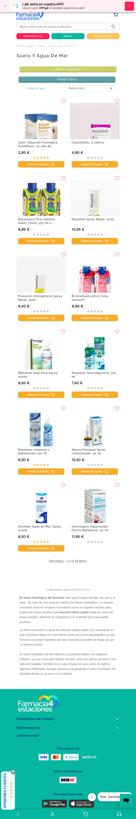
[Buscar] (63, 26)
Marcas (68, 36)
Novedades (103, 36)
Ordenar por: (36, 88)
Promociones (32, 36)
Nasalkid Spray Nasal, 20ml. (93, 219)
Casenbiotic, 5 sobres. (88, 142)
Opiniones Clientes (5, 790)
